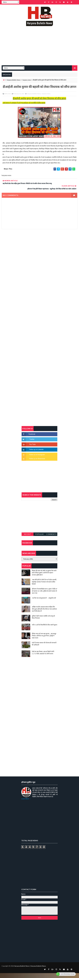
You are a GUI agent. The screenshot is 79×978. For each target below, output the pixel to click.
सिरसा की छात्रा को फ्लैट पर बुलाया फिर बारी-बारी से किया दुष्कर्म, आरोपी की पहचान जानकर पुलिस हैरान (44, 578)
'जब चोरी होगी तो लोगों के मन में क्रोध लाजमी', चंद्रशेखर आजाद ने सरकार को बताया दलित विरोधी (44, 587)
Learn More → (26, 804)
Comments (51, 539)
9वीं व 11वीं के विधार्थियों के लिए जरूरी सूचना (44, 630)
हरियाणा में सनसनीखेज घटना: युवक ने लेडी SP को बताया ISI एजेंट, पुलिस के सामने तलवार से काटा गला (44, 596)
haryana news (26, 80)
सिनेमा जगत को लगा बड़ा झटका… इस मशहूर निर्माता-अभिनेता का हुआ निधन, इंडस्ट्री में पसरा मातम (44, 641)
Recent (27, 539)
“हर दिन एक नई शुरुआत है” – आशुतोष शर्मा (44, 603)
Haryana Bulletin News (13, 80)
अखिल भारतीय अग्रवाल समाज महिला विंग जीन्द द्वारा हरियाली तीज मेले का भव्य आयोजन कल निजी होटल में (44, 614)
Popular (39, 539)
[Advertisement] (39, 49)
